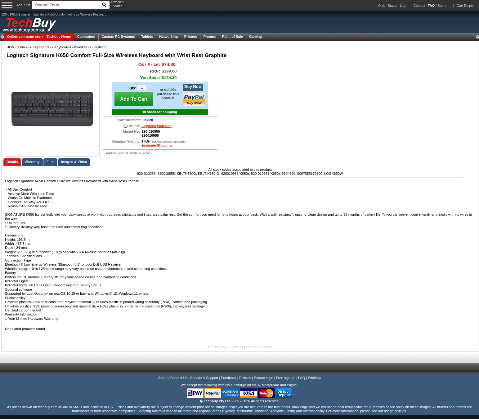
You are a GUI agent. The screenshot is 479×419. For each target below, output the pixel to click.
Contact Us (178, 378)
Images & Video (74, 162)
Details (12, 162)
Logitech (98, 47)
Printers (190, 36)
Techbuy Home (39, 36)
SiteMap (314, 378)
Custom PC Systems (118, 36)
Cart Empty (465, 5)
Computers (86, 36)
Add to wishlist (117, 153)
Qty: (132, 88)
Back (24, 47)
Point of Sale (232, 36)
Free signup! (285, 378)
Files (51, 162)
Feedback (228, 378)
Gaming (255, 36)
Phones (210, 36)
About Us (23, 5)
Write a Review (141, 153)
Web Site (164, 126)
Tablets (147, 36)
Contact (419, 5)
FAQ (301, 378)
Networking (168, 36)
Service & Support (204, 378)
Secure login (263, 378)
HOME (12, 47)
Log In (405, 5)
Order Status (387, 5)
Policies (245, 378)
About (162, 378)
